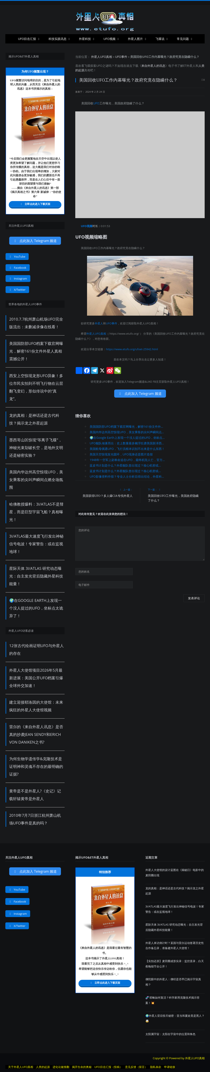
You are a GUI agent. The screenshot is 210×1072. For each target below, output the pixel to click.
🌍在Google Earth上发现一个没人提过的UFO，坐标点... (127, 438)
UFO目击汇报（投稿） (108, 1067)
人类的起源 (43, 1067)
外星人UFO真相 (101, 57)
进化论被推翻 (61, 1067)
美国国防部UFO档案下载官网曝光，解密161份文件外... (126, 426)
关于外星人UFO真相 (20, 1067)
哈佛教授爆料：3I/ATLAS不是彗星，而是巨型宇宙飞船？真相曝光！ (36, 512)
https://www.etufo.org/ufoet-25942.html (132, 349)
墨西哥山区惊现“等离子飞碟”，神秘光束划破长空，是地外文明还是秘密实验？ (36, 447)
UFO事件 (121, 57)
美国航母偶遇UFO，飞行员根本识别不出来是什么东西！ (127, 449)
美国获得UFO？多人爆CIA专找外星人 (108, 495)
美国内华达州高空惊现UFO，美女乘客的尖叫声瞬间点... (127, 432)
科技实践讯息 (58, 39)
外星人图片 (135, 39)
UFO (99, 66)
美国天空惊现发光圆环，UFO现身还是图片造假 (121, 454)
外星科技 (85, 39)
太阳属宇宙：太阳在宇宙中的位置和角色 (170, 1034)
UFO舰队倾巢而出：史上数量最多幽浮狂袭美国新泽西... (127, 443)
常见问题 (183, 39)
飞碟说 (159, 39)
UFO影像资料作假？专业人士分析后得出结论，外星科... (127, 476)
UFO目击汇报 (27, 39)
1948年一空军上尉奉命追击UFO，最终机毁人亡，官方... (127, 460)
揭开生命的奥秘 (82, 1067)
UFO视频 (109, 39)
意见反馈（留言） (136, 1067)
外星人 (190, 66)
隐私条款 (155, 1067)
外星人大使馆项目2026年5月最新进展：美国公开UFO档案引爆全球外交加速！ (36, 678)
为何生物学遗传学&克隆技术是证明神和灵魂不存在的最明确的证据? (36, 766)
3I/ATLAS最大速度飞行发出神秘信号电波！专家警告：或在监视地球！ (36, 544)
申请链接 (169, 1067)
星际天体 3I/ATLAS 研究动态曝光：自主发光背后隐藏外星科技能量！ (36, 576)
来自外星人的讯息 (153, 66)
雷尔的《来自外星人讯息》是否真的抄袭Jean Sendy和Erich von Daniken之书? (36, 734)
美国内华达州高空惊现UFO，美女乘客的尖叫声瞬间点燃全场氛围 (36, 479)
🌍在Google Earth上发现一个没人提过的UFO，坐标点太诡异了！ (36, 608)
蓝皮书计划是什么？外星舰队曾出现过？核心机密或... (125, 465)
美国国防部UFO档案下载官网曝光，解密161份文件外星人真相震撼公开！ (36, 351)
